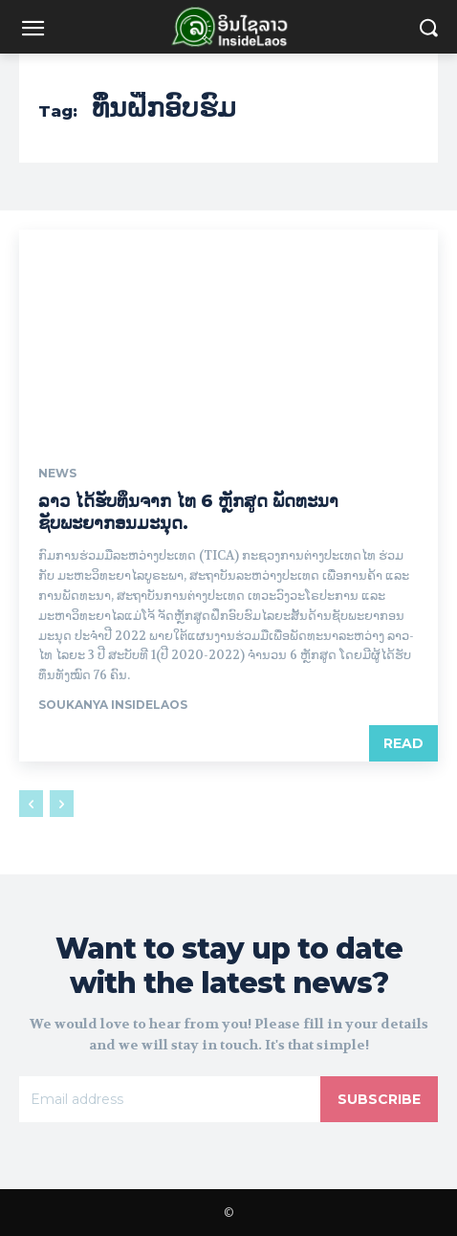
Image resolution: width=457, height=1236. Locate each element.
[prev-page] (31, 803)
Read (403, 743)
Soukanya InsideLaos (112, 704)
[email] (169, 1099)
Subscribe (379, 1099)
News (57, 473)
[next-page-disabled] (62, 803)
